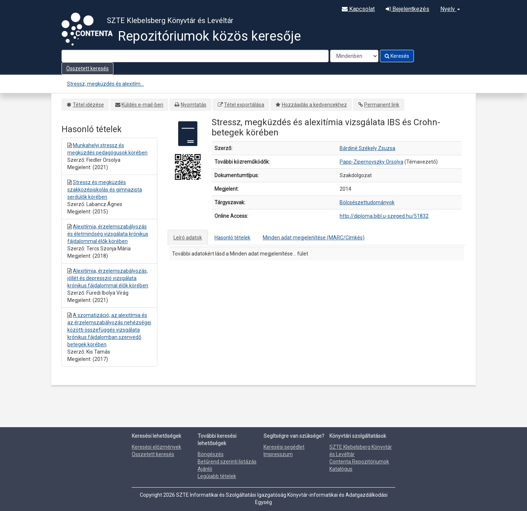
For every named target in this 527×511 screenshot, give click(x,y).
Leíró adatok (187, 237)
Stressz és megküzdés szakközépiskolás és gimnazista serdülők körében (104, 189)
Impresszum (278, 454)
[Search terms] (195, 56)
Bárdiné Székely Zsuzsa (367, 148)
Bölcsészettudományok (367, 202)
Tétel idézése (88, 105)
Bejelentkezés (407, 8)
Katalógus (340, 469)
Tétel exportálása (244, 105)
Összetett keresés (87, 68)
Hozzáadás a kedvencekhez (314, 105)
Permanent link (381, 105)
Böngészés (211, 454)
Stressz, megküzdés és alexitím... (105, 84)
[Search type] (354, 56)
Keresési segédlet (284, 447)
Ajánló (205, 469)
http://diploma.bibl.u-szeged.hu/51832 (384, 216)
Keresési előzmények (156, 447)
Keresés (397, 56)
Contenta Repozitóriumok (359, 462)
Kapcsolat (358, 8)
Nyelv (450, 8)
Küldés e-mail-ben (142, 105)
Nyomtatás (193, 105)
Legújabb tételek (217, 476)
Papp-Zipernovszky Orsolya (371, 162)
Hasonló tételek (232, 237)
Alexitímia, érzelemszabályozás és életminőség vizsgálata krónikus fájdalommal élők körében (107, 234)
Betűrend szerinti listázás (227, 462)
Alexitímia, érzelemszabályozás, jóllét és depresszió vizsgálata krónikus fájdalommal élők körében (107, 278)
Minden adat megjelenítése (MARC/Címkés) (314, 237)
